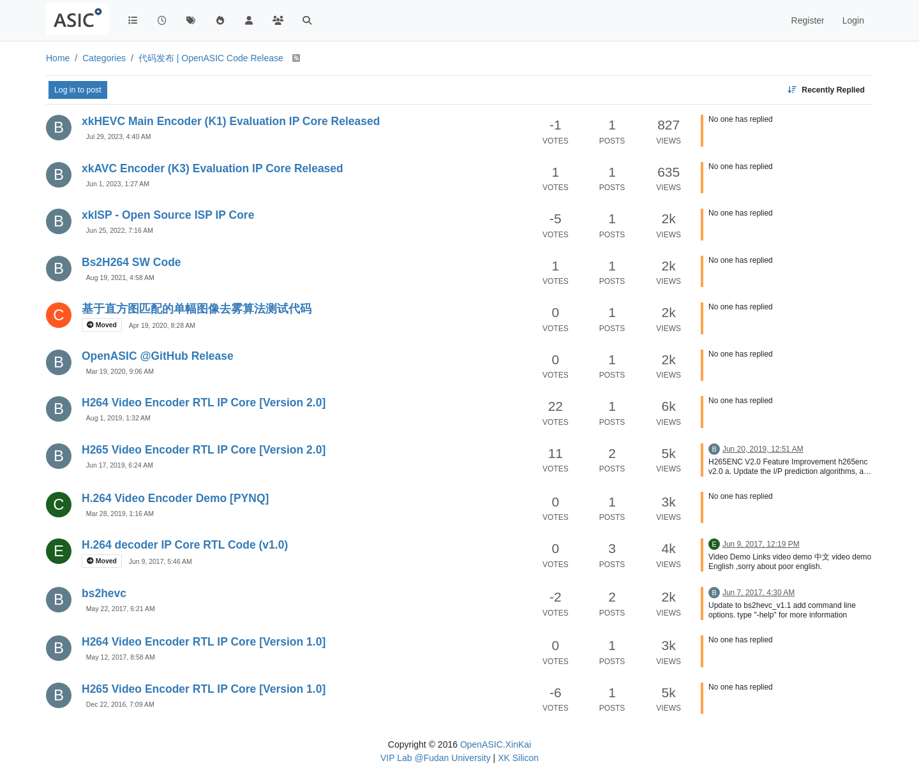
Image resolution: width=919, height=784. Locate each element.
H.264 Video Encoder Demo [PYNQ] (175, 498)
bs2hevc (104, 593)
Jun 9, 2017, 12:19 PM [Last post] (761, 544)
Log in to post (77, 89)
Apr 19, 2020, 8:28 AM (162, 325)
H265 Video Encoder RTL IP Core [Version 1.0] (203, 689)
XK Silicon (518, 758)
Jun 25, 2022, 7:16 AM (119, 230)
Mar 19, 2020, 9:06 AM (120, 371)
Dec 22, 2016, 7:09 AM (120, 704)
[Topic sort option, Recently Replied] (825, 90)
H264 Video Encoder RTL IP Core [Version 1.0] (203, 641)
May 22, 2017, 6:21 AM (120, 608)
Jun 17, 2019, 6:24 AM (119, 465)
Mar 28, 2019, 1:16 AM (120, 513)
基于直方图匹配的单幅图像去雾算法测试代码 (196, 308)
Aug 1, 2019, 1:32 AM (118, 418)
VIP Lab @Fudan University (435, 758)
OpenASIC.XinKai (495, 744)
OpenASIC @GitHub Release (158, 356)
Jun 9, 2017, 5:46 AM (160, 561)
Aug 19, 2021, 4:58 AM (120, 277)
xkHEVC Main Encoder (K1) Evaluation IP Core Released (231, 121)
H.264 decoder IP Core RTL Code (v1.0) (185, 544)
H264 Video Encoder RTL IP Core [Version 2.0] (203, 402)
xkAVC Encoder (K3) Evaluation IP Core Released (212, 168)
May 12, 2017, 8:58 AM (120, 657)
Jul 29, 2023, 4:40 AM (118, 136)
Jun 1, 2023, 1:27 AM (117, 184)
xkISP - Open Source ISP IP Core (168, 215)
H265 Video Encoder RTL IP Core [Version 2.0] (203, 449)
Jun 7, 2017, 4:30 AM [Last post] (758, 592)
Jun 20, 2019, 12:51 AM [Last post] (762, 449)
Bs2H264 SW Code (131, 262)
